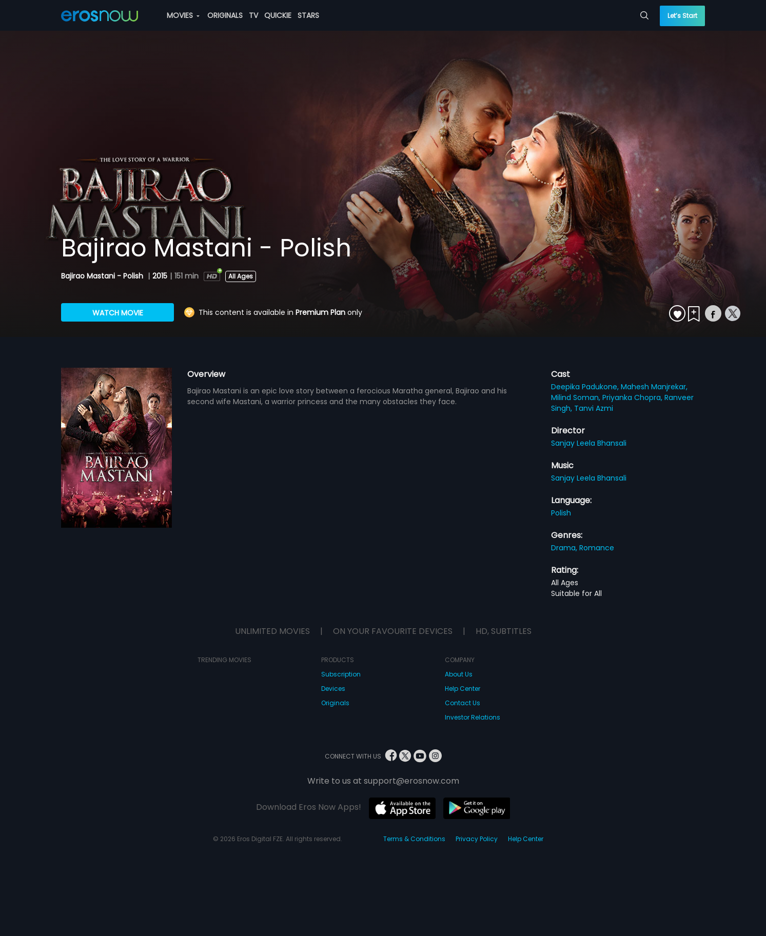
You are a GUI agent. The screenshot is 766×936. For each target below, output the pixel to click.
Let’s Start (682, 15)
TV (253, 15)
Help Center (462, 688)
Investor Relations (472, 717)
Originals (335, 703)
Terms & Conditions (414, 838)
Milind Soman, (576, 397)
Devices (333, 688)
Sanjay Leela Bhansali (588, 443)
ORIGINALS (225, 15)
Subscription (341, 674)
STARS (308, 15)
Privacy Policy (477, 838)
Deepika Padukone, (586, 387)
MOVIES (183, 15)
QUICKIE (277, 15)
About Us (459, 674)
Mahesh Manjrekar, (654, 387)
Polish (561, 513)
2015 (159, 276)
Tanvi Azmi (593, 408)
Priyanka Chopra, (633, 397)
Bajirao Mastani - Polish (103, 276)
